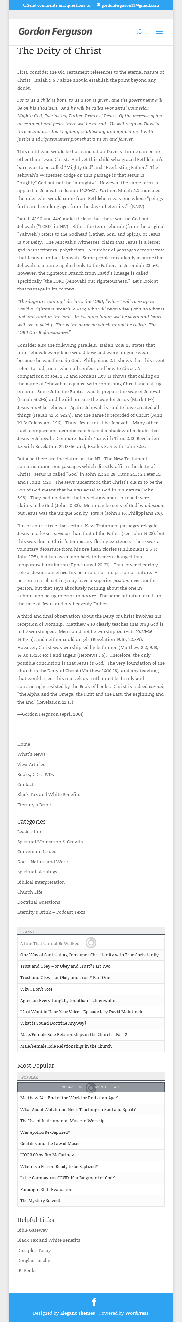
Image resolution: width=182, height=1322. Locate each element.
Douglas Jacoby (33, 1260)
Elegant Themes (77, 1313)
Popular (29, 1077)
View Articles (31, 764)
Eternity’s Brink (34, 804)
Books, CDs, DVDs (35, 774)
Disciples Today (34, 1250)
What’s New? (31, 754)
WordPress (137, 1313)
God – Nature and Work (42, 861)
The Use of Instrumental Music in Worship (62, 1121)
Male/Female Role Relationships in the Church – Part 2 (73, 1034)
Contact (25, 784)
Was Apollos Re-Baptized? (45, 1132)
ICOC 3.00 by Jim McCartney (47, 1155)
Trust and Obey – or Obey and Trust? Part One (65, 977)
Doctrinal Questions (38, 901)
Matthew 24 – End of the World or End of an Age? (69, 1098)
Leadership (29, 831)
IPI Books (27, 1270)
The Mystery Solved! (40, 1200)
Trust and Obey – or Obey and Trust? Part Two (65, 966)
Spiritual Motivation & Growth (50, 841)
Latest (27, 931)
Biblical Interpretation (41, 881)
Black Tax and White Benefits (48, 794)
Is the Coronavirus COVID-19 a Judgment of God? (67, 1178)
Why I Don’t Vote (36, 989)
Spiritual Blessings (37, 871)
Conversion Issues (36, 851)
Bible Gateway (32, 1229)
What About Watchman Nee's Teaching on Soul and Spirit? (78, 1109)
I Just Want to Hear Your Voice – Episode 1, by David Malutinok (81, 1011)
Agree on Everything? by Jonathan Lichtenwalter (68, 1000)
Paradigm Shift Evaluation (46, 1189)
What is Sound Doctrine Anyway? (53, 1023)
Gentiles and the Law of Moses (50, 1143)
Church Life (29, 892)
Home (23, 743)
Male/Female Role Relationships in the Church (66, 1046)
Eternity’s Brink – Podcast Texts (51, 912)
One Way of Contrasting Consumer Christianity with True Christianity (89, 955)
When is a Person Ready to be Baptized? (59, 1166)
